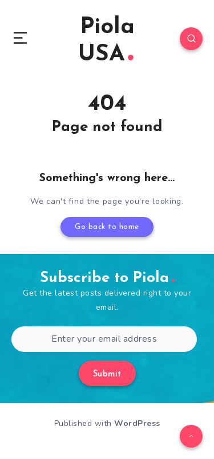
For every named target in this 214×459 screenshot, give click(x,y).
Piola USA (106, 41)
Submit (107, 374)
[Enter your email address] (104, 339)
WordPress (137, 423)
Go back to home (107, 227)
